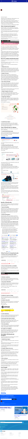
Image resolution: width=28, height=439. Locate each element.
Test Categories (3, 409)
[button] (26, 1)
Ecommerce (16, 417)
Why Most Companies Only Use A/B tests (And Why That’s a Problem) (6, 408)
